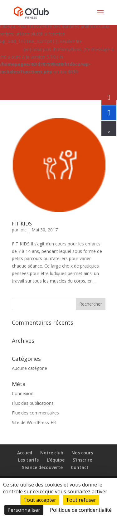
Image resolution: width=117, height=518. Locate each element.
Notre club (51, 453)
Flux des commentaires (35, 413)
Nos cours (82, 453)
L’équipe (56, 460)
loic (23, 230)
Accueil (24, 453)
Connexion (22, 393)
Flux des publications (33, 403)
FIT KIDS (22, 223)
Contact (80, 467)
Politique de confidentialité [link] (81, 509)
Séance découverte (42, 467)
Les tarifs (28, 460)
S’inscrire (82, 460)
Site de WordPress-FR (34, 422)
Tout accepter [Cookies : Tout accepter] (39, 499)
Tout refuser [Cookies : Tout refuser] (81, 499)
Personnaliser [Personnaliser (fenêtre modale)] (23, 509)
